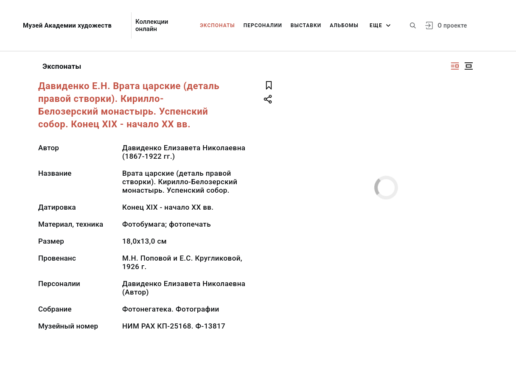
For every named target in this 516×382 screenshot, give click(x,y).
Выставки (306, 25)
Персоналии (263, 25)
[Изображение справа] (455, 66)
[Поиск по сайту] (412, 25)
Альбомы (344, 25)
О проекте (452, 25)
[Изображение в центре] (468, 66)
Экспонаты (217, 25)
